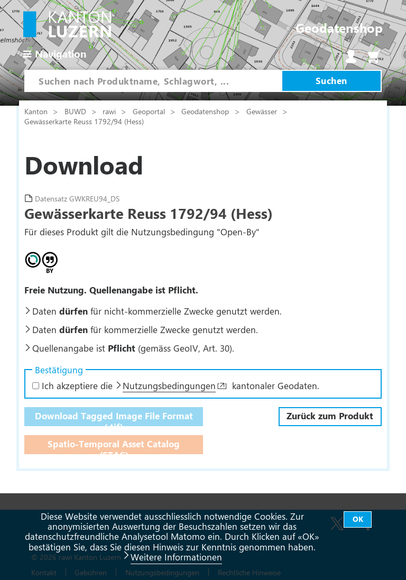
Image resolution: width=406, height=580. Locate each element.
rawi (110, 111)
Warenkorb (374, 56)
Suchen (331, 80)
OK (358, 519)
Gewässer (262, 111)
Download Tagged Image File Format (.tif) (114, 418)
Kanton (37, 111)
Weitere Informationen (176, 557)
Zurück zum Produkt (330, 415)
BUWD (76, 111)
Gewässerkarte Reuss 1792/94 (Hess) (84, 121)
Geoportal (150, 111)
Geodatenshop (205, 111)
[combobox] (153, 80)
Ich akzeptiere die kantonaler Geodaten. (175, 385)
